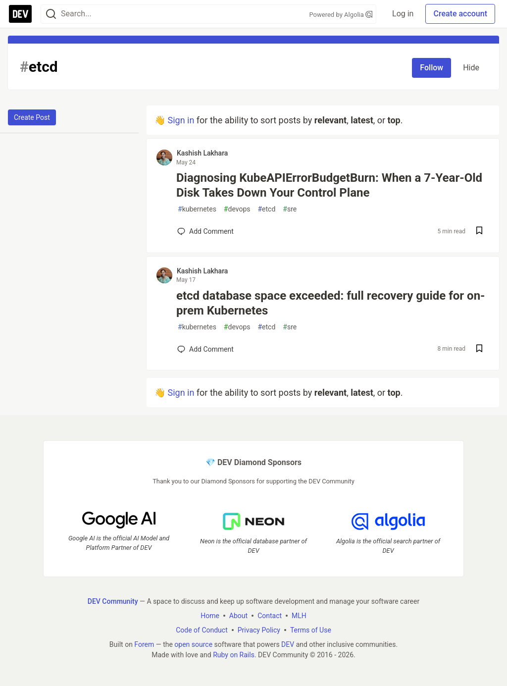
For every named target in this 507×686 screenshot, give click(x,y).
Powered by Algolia (341, 14)
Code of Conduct (202, 630)
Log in (402, 13)
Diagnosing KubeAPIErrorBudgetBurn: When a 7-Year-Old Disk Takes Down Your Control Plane (329, 185)
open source (193, 644)
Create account (460, 13)
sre (290, 209)
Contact (269, 616)
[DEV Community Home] (20, 14)
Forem (144, 644)
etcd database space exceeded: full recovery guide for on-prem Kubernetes (330, 303)
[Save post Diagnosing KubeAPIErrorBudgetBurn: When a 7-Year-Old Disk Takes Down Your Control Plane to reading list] (479, 231)
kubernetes (197, 209)
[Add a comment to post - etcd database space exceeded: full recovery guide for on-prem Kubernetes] (205, 349)
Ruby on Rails (233, 655)
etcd (266, 209)
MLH (299, 616)
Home (210, 616)
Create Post (32, 117)
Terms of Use (310, 630)
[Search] (51, 14)
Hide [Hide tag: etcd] (471, 67)
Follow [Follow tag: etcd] (431, 67)
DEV (287, 644)
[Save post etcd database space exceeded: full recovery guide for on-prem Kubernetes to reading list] (479, 349)
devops (237, 209)
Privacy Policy (259, 630)
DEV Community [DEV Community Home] (113, 601)
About (238, 616)
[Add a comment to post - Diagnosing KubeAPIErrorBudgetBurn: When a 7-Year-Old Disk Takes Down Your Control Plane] (205, 231)
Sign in (180, 120)
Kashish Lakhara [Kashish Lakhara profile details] (202, 153)
